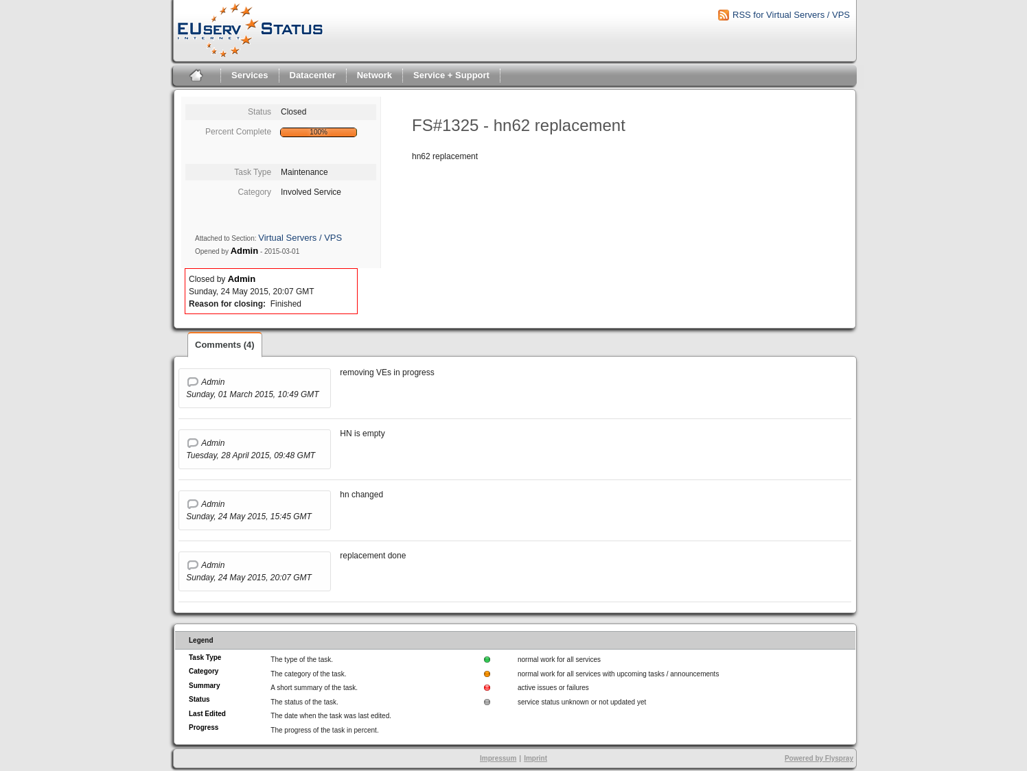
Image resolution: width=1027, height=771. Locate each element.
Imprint (535, 758)
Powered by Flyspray (819, 758)
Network (374, 75)
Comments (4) (225, 345)
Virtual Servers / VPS (300, 238)
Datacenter (313, 75)
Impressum (498, 758)
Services (249, 75)
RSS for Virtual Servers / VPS (791, 15)
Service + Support (451, 75)
